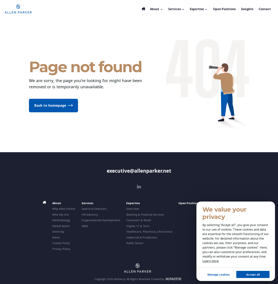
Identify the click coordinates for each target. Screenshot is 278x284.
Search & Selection (94, 209)
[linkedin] (139, 187)
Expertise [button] (199, 9)
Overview (132, 209)
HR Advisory (90, 214)
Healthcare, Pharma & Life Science (149, 231)
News (56, 237)
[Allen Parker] (72, 9)
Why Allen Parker (64, 209)
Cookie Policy (61, 243)
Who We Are (60, 214)
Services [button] (176, 9)
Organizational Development (101, 220)
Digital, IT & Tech (137, 226)
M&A (85, 226)
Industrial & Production (141, 237)
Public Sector (135, 243)
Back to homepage (50, 105)
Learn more (210, 261)
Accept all (253, 274)
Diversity (58, 231)
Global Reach (61, 226)
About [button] (156, 9)
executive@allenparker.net (139, 170)
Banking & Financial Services (145, 214)
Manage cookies (219, 274)
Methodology (61, 220)
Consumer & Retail (138, 220)
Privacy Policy (61, 249)
